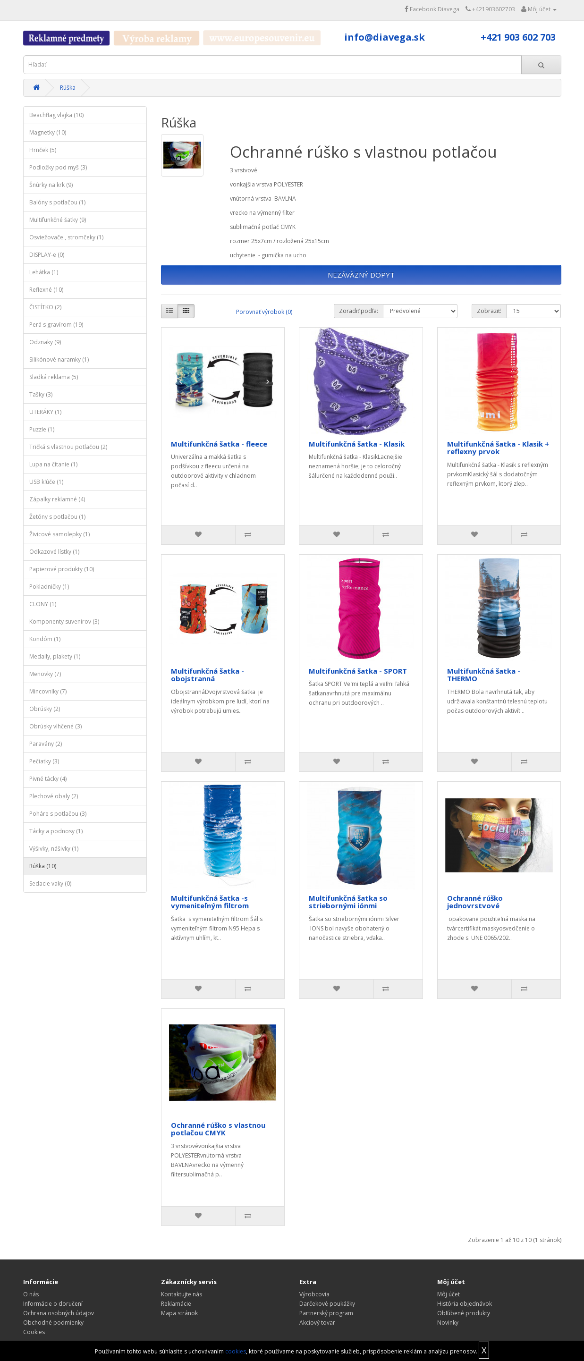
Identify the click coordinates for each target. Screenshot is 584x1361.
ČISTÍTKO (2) (45, 307)
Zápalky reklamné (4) (57, 499)
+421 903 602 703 (518, 37)
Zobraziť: (489, 311)
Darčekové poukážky (327, 1304)
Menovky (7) (45, 674)
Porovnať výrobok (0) (264, 312)
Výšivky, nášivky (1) (53, 849)
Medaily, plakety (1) (54, 656)
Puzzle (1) (41, 429)
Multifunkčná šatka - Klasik (357, 443)
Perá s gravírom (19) (56, 325)
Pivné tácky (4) (48, 779)
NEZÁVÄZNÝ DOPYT (361, 274)
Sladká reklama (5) (53, 377)
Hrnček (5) (42, 150)
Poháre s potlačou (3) (57, 814)
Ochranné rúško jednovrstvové (475, 902)
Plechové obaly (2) (53, 796)
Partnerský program (326, 1313)
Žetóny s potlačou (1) (57, 517)
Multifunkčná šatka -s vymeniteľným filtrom (210, 902)
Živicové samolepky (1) (59, 534)
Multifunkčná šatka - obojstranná (207, 675)
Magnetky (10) (47, 132)
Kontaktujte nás (181, 1294)
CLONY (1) (42, 604)
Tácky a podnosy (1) (56, 831)
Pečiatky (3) (44, 761)
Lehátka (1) (43, 272)
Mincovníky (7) (48, 691)
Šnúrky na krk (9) (51, 185)
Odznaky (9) (45, 342)
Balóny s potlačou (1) (57, 202)
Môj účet (448, 1294)
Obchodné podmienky (53, 1323)
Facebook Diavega (432, 9)
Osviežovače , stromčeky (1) (66, 237)
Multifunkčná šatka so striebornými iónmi (348, 902)
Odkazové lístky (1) (54, 552)
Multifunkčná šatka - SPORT (358, 671)
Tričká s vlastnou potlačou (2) (68, 447)
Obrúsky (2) (44, 709)
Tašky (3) (40, 394)
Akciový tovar (317, 1323)
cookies (235, 1351)
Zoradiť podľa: (358, 311)
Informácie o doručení (53, 1304)
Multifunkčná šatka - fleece (219, 443)
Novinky (447, 1323)
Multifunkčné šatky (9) (57, 220)
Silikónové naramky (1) (59, 359)
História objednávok (464, 1304)
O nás (31, 1294)
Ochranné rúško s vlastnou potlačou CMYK (218, 1129)
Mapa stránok (179, 1313)
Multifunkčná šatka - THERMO (483, 675)
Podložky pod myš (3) (58, 167)
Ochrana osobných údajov (58, 1313)
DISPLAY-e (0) (46, 255)
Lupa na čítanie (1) (53, 464)
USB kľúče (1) (46, 482)
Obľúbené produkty (463, 1313)
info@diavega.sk (384, 37)
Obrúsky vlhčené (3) (55, 726)
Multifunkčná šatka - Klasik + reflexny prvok (498, 447)
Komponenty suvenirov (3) (64, 621)
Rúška (68, 88)
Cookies (34, 1332)
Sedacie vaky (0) (50, 883)
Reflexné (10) (46, 290)
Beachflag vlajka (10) (56, 115)
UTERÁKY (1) (45, 412)
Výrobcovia (314, 1294)
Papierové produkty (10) (61, 569)
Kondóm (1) (44, 639)
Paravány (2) (45, 744)
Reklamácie (176, 1304)
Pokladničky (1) (49, 587)
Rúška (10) (42, 866)
